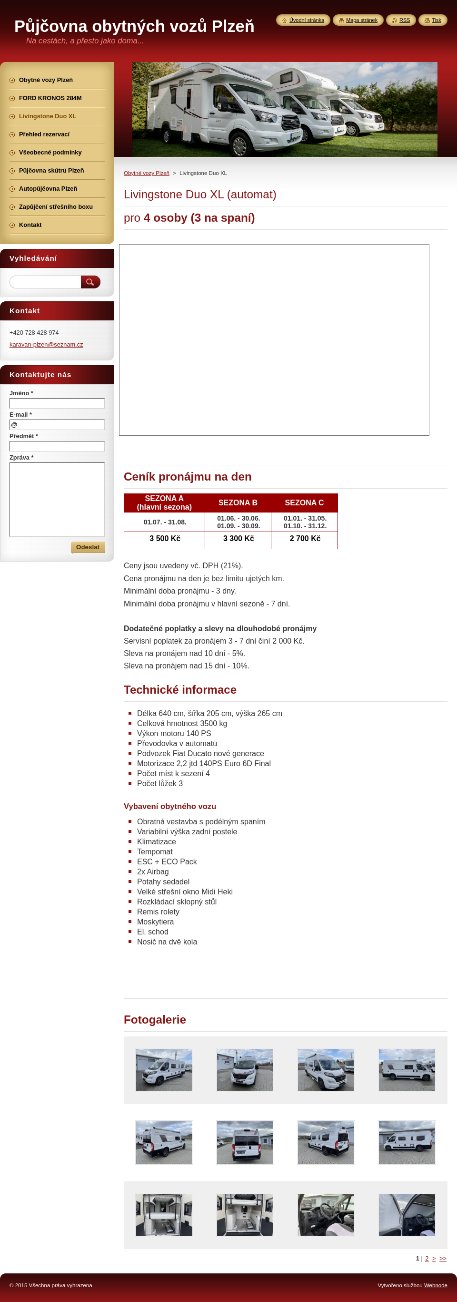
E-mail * (21, 414)
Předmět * (24, 436)
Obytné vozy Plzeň (146, 173)
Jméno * (21, 393)
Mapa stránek (362, 20)
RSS (404, 20)
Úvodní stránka (306, 20)
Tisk (436, 20)
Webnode (435, 1285)
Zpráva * (22, 457)
